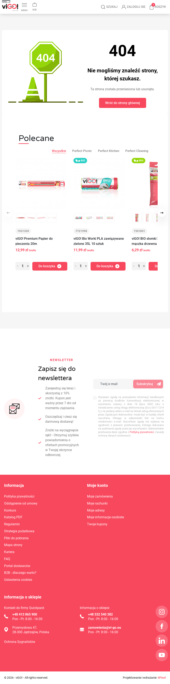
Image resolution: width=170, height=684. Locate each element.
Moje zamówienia (100, 497)
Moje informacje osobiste (105, 517)
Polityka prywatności (19, 497)
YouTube (113, 4)
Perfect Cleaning (136, 159)
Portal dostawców (17, 566)
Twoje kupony (97, 524)
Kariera (70, 4)
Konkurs (10, 510)
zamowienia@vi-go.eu (104, 628)
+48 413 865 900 (24, 614)
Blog (25, 4)
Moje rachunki (97, 503)
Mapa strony (13, 545)
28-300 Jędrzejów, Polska (30, 632)
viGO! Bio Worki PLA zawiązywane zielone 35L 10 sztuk (98, 249)
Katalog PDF (46, 4)
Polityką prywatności (142, 432)
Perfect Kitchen (108, 159)
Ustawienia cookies (18, 580)
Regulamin (12, 524)
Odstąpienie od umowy (20, 503)
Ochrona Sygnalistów (19, 642)
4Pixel (162, 677)
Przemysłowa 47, (24, 628)
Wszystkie (59, 159)
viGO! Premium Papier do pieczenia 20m (34, 249)
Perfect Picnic (82, 159)
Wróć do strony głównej (122, 111)
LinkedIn (103, 4)
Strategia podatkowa (19, 531)
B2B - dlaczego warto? (20, 573)
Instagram (86, 4)
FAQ (7, 559)
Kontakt (7, 4)
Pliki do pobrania (16, 538)
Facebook (95, 4)
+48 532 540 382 (100, 614)
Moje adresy (96, 510)
